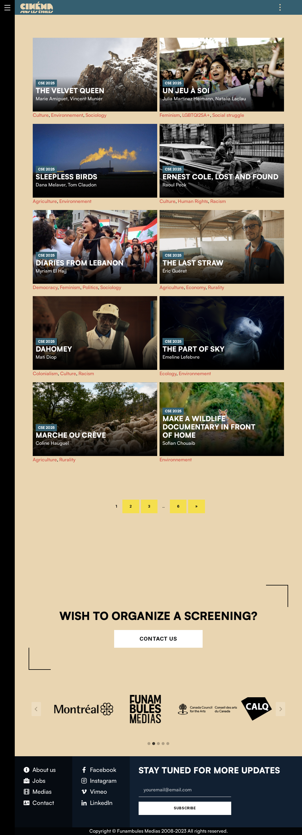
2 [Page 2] (134, 505)
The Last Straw (193, 262)
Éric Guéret (175, 271)
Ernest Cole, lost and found (220, 176)
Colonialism (45, 373)
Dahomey (54, 349)
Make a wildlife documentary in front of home (209, 426)
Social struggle (228, 115)
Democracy (45, 287)
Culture (41, 115)
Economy (196, 287)
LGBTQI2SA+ (196, 115)
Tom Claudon (82, 185)
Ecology (168, 373)
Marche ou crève (71, 435)
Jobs (38, 780)
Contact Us (158, 639)
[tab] (148, 743)
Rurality (216, 287)
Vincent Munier (86, 98)
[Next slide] (280, 709)
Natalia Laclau (230, 98)
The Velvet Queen (70, 90)
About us (44, 769)
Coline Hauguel (52, 443)
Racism (218, 201)
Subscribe (185, 808)
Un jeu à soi (186, 90)
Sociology (96, 115)
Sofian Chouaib (179, 443)
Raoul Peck (174, 185)
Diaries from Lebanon (80, 262)
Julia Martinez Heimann (188, 98)
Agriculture (45, 201)
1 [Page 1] (118, 505)
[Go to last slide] (36, 709)
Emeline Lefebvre (181, 357)
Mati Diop (46, 357)
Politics (90, 287)
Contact (43, 802)
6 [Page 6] (182, 505)
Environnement (67, 115)
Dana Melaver (50, 185)
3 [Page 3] (152, 505)
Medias (42, 791)
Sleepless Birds (66, 176)
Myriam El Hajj (51, 271)
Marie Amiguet (52, 98)
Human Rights (193, 201)
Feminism (170, 115)
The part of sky (193, 349)
